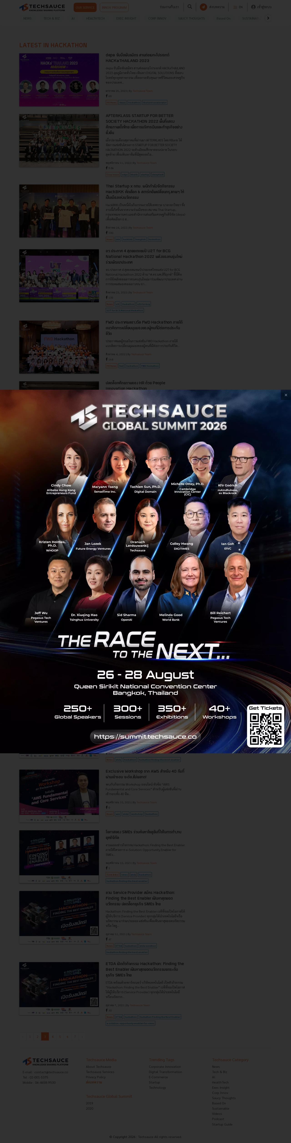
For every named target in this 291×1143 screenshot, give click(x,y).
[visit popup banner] (145, 571)
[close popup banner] (286, 395)
